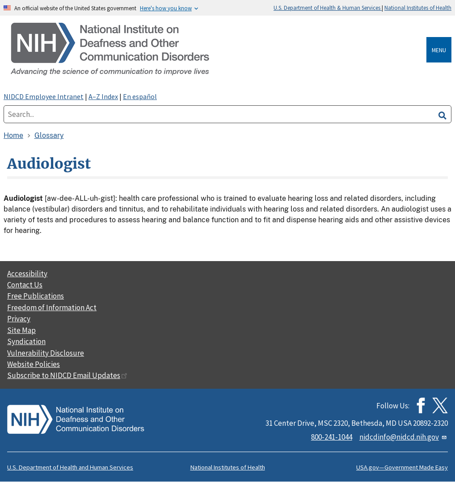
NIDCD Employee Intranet (44, 96)
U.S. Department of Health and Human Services (70, 467)
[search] (442, 114)
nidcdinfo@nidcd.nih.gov (403, 437)
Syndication (26, 341)
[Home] (217, 50)
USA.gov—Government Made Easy (402, 467)
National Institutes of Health (417, 7)
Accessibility (27, 273)
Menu (439, 50)
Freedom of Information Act (52, 307)
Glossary (49, 135)
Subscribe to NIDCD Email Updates (67, 375)
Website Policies (33, 364)
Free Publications (35, 296)
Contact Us (24, 285)
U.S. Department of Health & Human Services (328, 7)
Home (13, 135)
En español (140, 96)
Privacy (18, 319)
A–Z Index (103, 96)
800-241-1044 (331, 437)
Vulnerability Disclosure (45, 353)
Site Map (21, 330)
